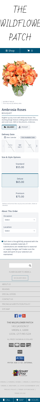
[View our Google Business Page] (20, 317)
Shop (10, 50)
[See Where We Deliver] (20, 278)
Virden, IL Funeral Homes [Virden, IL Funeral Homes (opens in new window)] (10, 382)
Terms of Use (20, 393)
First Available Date (28, 137)
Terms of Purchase (26, 389)
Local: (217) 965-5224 (20, 333)
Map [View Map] (20, 399)
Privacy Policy (10, 389)
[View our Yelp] (24, 317)
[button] (20, 358)
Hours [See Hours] (33, 399)
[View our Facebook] (16, 317)
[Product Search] (20, 265)
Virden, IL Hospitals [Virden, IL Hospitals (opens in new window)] (31, 382)
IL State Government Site (28, 386)
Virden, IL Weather (8, 386)
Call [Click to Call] (6, 399)
